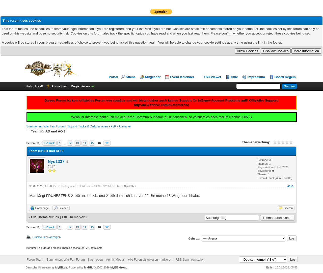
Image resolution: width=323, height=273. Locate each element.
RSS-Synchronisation (190, 259)
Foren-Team (35, 259)
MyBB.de (61, 267)
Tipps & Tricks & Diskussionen (87, 126)
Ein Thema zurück (45, 217)
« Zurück (49, 143)
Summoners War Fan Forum (45, 126)
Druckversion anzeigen (47, 236)
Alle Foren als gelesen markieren (150, 259)
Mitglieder (152, 77)
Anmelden (59, 86)
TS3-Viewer (212, 77)
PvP (113, 126)
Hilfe (234, 77)
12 (69, 143)
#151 (290, 186)
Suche (131, 77)
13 (77, 143)
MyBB (88, 267)
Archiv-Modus (115, 259)
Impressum (256, 77)
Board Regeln (285, 77)
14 (84, 143)
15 (92, 143)
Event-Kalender (182, 77)
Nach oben (95, 259)
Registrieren (80, 86)
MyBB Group (119, 267)
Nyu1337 (56, 161)
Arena (123, 126)
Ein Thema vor (73, 217)
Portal (113, 77)
